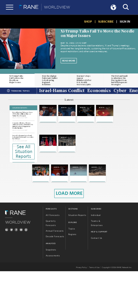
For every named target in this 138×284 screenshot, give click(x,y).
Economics (99, 91)
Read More (68, 61)
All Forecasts (53, 228)
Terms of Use (94, 280)
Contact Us (96, 251)
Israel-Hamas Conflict (62, 91)
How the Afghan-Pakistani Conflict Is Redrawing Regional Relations (49, 80)
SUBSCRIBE (106, 21)
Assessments (53, 268)
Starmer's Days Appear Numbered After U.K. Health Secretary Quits (84, 80)
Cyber (120, 91)
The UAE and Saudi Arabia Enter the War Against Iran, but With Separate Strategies (119, 80)
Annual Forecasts (55, 243)
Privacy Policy (81, 280)
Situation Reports (77, 228)
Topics (71, 242)
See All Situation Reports (23, 151)
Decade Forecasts (55, 249)
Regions (72, 247)
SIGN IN (125, 21)
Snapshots (51, 263)
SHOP (88, 21)
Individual (96, 228)
